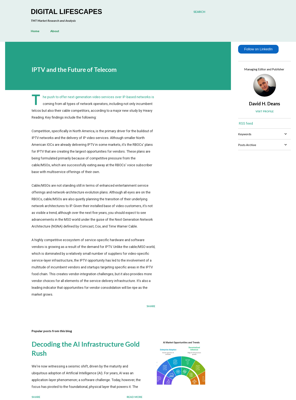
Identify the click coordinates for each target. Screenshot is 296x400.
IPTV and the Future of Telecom (74, 69)
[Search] (199, 11)
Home (35, 31)
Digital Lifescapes (66, 12)
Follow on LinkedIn (258, 49)
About (54, 31)
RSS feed (246, 123)
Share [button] (151, 306)
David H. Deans (264, 103)
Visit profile (265, 111)
